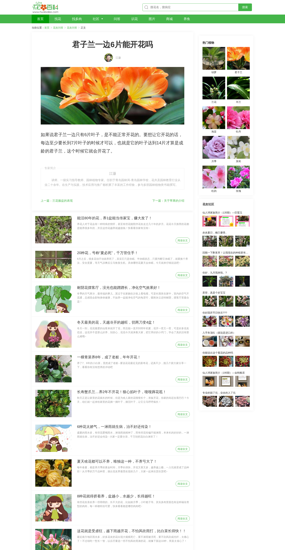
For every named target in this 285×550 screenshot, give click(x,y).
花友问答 (58, 27)
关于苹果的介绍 (168, 169)
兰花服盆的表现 (57, 169)
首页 (46, 27)
